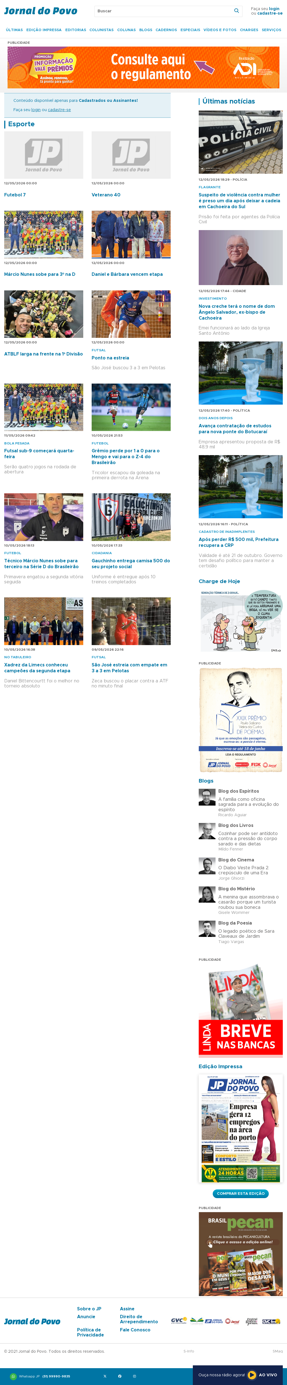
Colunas (126, 30)
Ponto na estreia (110, 358)
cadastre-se (270, 13)
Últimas (14, 30)
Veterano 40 (106, 195)
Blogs (145, 30)
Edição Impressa (44, 30)
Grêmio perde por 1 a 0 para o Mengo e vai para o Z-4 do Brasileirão (126, 457)
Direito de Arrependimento (139, 1319)
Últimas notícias (228, 101)
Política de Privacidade (90, 1332)
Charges (249, 30)
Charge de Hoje (219, 581)
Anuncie (86, 1317)
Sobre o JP (89, 1309)
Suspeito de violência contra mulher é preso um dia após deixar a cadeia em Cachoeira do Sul (239, 201)
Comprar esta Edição (241, 1194)
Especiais (190, 30)
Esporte (21, 124)
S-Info (189, 1351)
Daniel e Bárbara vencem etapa (127, 274)
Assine (127, 1309)
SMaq (278, 1351)
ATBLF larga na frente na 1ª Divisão (43, 354)
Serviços (271, 30)
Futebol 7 (15, 195)
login (274, 9)
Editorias (75, 30)
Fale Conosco (135, 1330)
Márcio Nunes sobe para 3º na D (39, 274)
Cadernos (166, 30)
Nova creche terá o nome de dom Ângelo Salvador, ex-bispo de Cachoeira (237, 312)
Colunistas (101, 30)
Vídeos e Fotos (219, 30)
